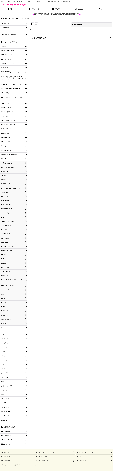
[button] (71, 38)
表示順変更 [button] (77, 24)
